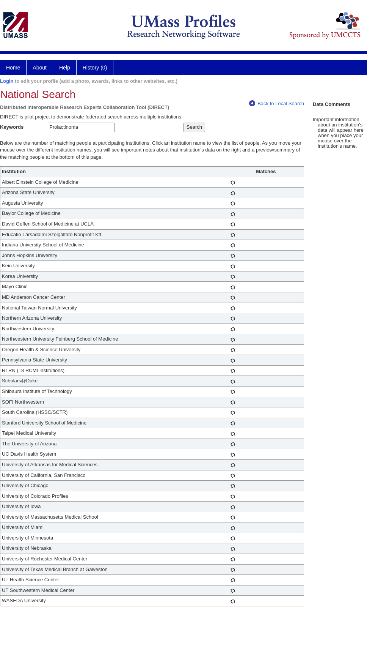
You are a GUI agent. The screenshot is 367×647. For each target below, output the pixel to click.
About (40, 68)
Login (6, 81)
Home (13, 68)
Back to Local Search (276, 103)
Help (64, 68)
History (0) (95, 68)
